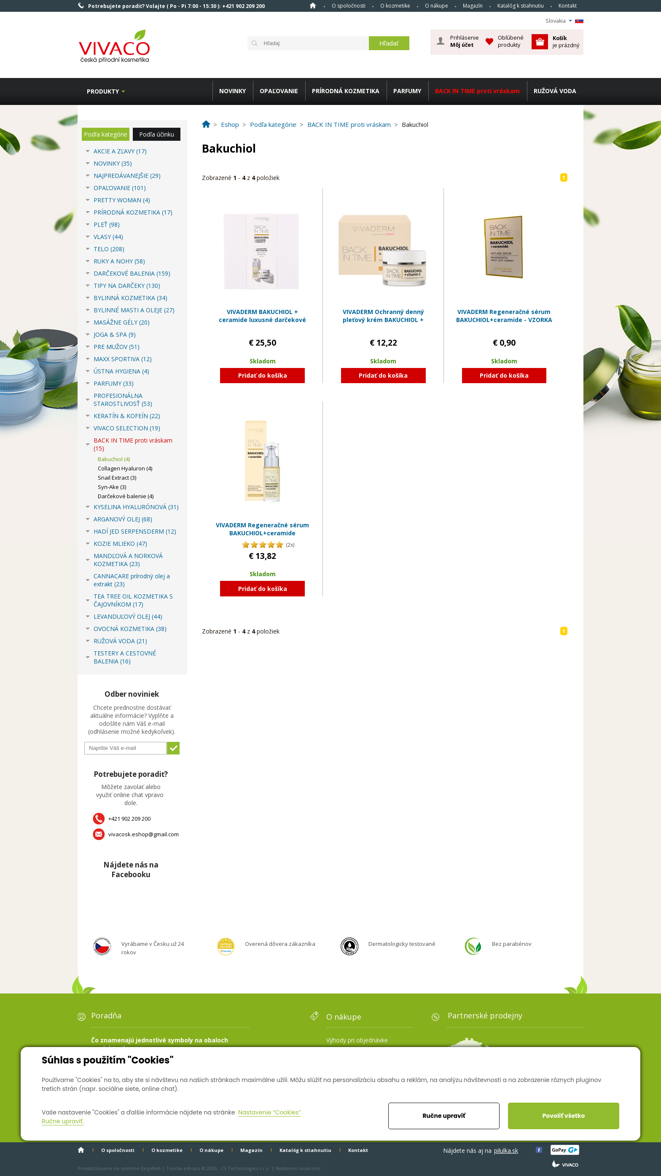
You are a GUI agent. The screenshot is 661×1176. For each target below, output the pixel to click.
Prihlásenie (464, 41)
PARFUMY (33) (114, 383)
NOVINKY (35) (113, 163)
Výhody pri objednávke (357, 1040)
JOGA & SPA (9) (115, 334)
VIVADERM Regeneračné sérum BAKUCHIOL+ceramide (262, 529)
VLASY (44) (108, 237)
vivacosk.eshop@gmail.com (143, 834)
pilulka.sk (506, 1150)
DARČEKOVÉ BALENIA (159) (132, 273)
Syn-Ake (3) (112, 487)
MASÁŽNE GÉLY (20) (122, 322)
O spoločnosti (348, 5)
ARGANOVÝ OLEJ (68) (123, 519)
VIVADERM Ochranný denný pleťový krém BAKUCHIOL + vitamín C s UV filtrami (383, 320)
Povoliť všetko (564, 1116)
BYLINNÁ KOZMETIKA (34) (130, 298)
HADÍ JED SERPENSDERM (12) (135, 531)
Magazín (473, 5)
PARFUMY (407, 91)
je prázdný (566, 41)
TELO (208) (109, 249)
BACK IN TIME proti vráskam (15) (133, 444)
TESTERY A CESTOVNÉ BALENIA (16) (125, 657)
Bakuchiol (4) (114, 459)
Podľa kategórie (105, 134)
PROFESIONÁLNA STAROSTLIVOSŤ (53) (123, 400)
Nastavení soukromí (298, 1168)
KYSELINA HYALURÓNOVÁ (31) (136, 507)
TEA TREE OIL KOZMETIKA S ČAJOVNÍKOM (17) (133, 600)
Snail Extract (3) (117, 477)
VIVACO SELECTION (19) (127, 428)
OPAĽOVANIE (279, 91)
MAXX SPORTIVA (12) (123, 359)
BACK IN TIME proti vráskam (477, 91)
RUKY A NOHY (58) (119, 261)
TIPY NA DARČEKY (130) (127, 286)
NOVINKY (232, 91)
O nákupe (436, 5)
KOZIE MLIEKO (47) (120, 544)
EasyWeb (151, 1168)
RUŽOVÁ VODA (555, 91)
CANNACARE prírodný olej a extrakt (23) (132, 580)
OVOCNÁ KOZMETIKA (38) (130, 629)
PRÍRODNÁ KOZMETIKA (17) (133, 212)
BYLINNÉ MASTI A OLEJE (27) (134, 310)
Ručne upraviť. (63, 1121)
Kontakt (568, 5)
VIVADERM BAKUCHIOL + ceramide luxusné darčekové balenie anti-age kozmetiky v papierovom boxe (262, 324)
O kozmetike (395, 5)
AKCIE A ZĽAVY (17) (120, 151)
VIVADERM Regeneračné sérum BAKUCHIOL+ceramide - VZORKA (504, 316)
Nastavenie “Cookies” (269, 1112)
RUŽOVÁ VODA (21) (120, 641)
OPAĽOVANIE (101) (120, 188)
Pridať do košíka (262, 375)
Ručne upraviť (443, 1116)
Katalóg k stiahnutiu (520, 5)
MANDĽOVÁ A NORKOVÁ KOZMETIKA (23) (128, 560)
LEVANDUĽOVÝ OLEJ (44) (128, 616)
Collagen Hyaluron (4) (125, 468)
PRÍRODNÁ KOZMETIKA (345, 91)
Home (312, 5)
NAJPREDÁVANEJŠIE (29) (127, 176)
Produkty (103, 91)
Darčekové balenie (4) (125, 496)
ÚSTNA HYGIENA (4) (121, 371)
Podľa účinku (156, 134)
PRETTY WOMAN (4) (122, 200)
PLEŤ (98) (107, 224)
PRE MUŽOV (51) (117, 347)
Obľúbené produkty (511, 41)
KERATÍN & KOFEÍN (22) (127, 416)
